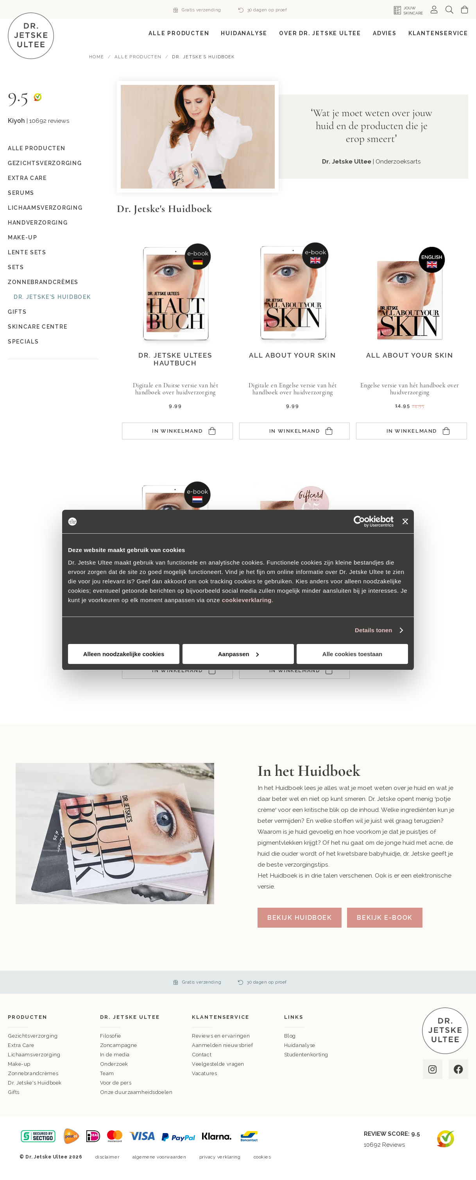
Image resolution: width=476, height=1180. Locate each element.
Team (107, 1073)
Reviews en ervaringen (221, 1036)
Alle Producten (139, 56)
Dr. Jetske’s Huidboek (35, 1083)
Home (97, 56)
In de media (115, 1055)
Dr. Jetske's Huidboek (52, 297)
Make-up (23, 237)
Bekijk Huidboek (299, 917)
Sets (16, 267)
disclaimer (107, 1157)
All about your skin (292, 355)
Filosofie (110, 1036)
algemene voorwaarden (159, 1157)
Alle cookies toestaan (352, 654)
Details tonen (373, 630)
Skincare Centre (37, 327)
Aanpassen (238, 654)
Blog (290, 1036)
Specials (23, 341)
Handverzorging (38, 222)
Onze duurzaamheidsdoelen (136, 1092)
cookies (262, 1157)
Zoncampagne (118, 1045)
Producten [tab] (27, 1017)
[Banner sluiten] (405, 521)
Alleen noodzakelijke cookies (124, 654)
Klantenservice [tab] (220, 1017)
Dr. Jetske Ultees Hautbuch (175, 359)
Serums (21, 193)
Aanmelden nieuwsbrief (222, 1045)
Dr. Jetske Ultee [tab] (130, 1017)
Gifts (17, 312)
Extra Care (27, 178)
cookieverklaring (247, 600)
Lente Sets (27, 252)
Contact (201, 1055)
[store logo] (31, 36)
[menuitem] (179, 33)
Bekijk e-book (384, 917)
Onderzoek (114, 1064)
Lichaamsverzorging (45, 208)
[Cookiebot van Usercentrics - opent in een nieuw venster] (359, 521)
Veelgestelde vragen (218, 1064)
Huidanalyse (299, 1045)
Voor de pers (116, 1083)
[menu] (238, 33)
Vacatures (204, 1073)
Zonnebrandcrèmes (43, 282)
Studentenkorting (306, 1055)
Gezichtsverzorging (45, 163)
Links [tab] (293, 1017)
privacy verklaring (220, 1157)
